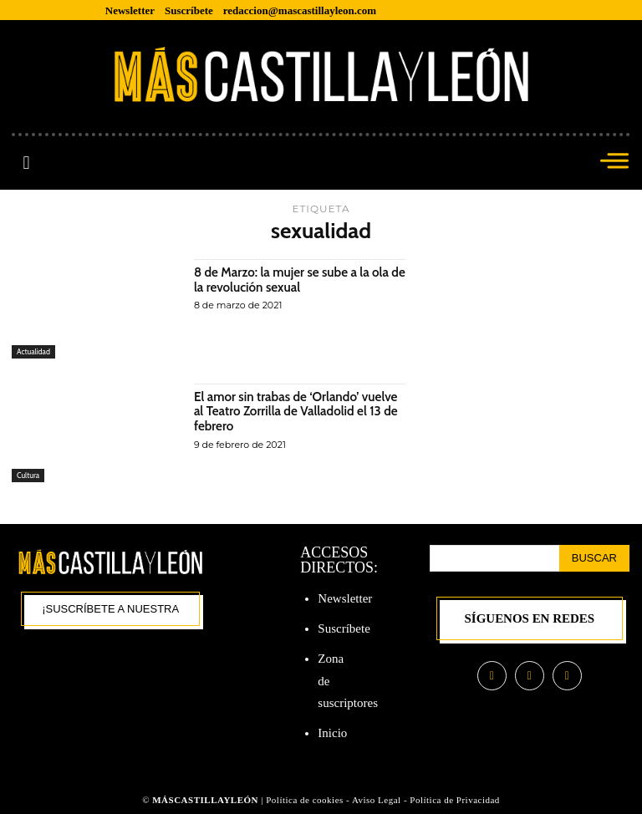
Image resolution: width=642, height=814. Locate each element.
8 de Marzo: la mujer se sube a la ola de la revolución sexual (296, 279)
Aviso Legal (378, 800)
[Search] (594, 558)
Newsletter (345, 598)
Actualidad (33, 351)
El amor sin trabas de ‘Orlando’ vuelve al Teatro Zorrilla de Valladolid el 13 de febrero (298, 411)
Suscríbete (343, 628)
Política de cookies (305, 800)
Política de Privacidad (455, 800)
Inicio (332, 733)
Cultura (28, 475)
